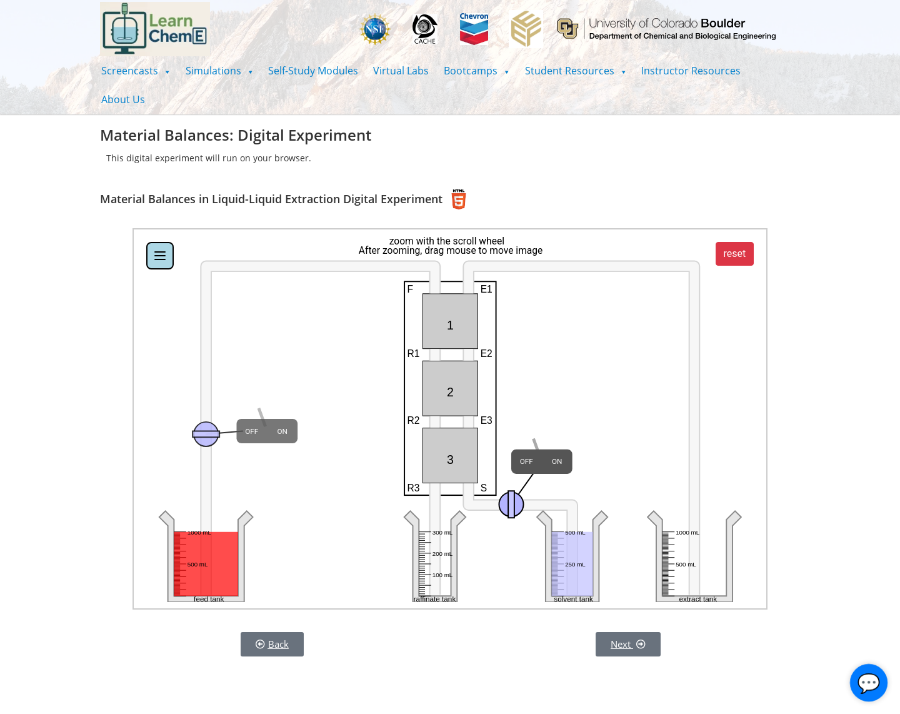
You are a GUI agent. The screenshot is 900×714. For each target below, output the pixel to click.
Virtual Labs (401, 71)
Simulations (220, 71)
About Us (123, 99)
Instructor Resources (691, 71)
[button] (136, 70)
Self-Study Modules (313, 71)
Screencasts (136, 71)
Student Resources (576, 71)
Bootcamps (477, 71)
